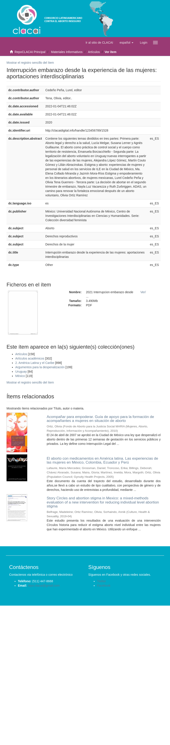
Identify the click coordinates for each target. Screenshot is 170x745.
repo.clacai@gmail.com (44, 585)
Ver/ (143, 292)
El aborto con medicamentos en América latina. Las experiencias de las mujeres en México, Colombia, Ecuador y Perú (102, 460)
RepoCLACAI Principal (30, 52)
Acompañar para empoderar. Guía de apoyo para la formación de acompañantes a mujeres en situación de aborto (100, 419)
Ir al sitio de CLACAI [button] (99, 42)
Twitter (101, 581)
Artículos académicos (29, 358)
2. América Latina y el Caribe (34, 363)
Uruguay (21, 371)
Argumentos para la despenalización (40, 367)
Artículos (94, 52)
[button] (126, 42)
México (20, 376)
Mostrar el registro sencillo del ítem (30, 62)
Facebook (103, 585)
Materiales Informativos (67, 52)
